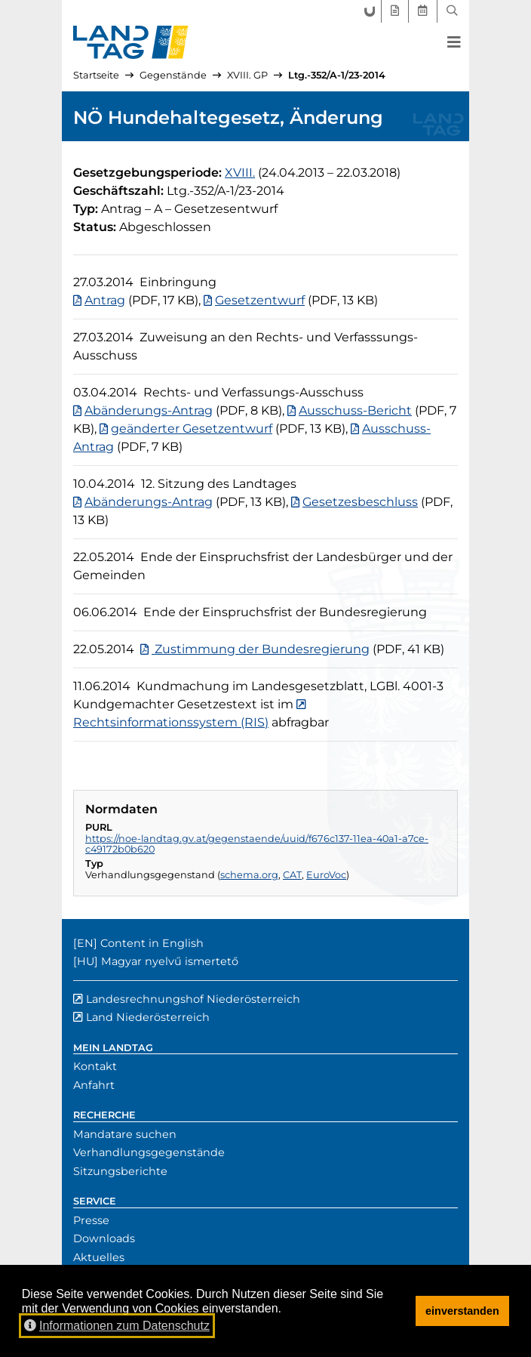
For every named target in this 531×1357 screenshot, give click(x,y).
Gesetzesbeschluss (360, 502)
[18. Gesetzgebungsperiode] (240, 172)
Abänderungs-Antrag (148, 410)
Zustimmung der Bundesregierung (261, 649)
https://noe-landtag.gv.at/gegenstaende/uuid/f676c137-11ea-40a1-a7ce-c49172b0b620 (256, 844)
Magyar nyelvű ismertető (169, 961)
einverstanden (462, 1311)
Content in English (152, 943)
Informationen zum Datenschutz (117, 1325)
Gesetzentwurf (260, 300)
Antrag (104, 300)
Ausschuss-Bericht (355, 410)
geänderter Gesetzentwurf (191, 428)
